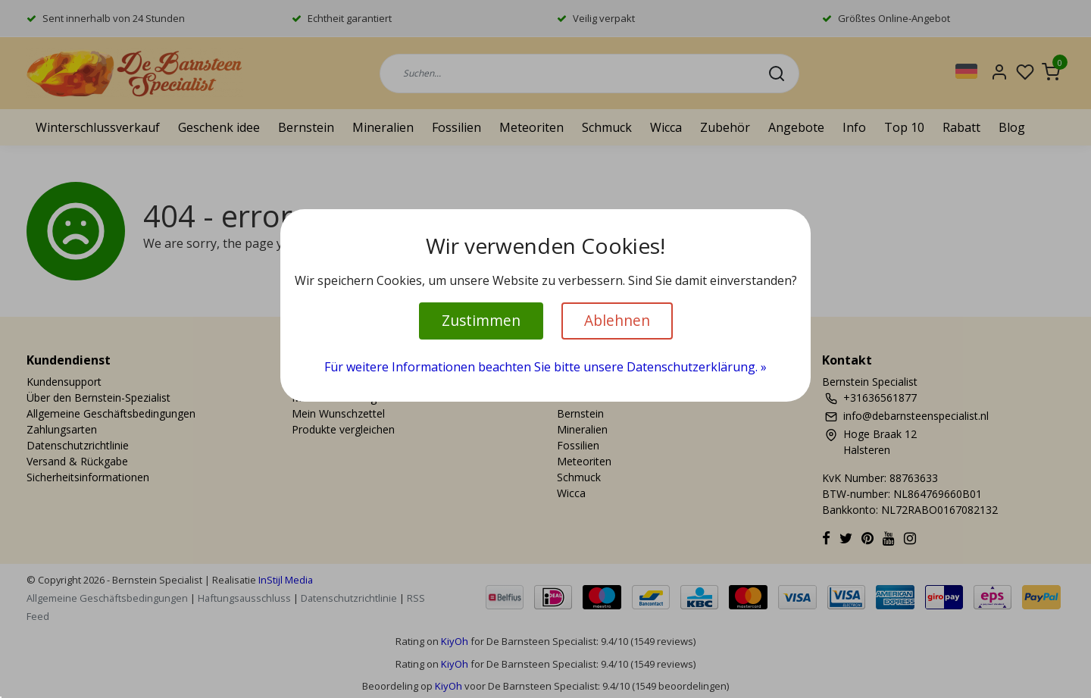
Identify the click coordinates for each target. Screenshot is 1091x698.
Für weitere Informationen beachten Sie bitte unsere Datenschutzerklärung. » (545, 366)
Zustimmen (481, 320)
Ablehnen (617, 320)
